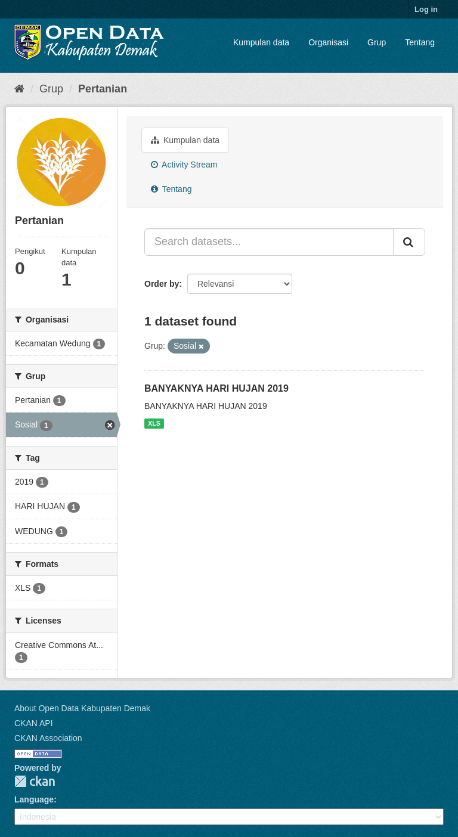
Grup (376, 42)
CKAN (34, 781)
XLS (154, 423)
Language (34, 799)
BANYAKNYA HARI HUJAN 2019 (216, 388)
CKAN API (33, 723)
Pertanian (102, 89)
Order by (161, 284)
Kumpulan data (261, 42)
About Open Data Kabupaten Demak (82, 708)
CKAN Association (48, 738)
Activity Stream (184, 164)
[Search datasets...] (269, 242)
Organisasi (328, 42)
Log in (426, 9)
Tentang (420, 42)
